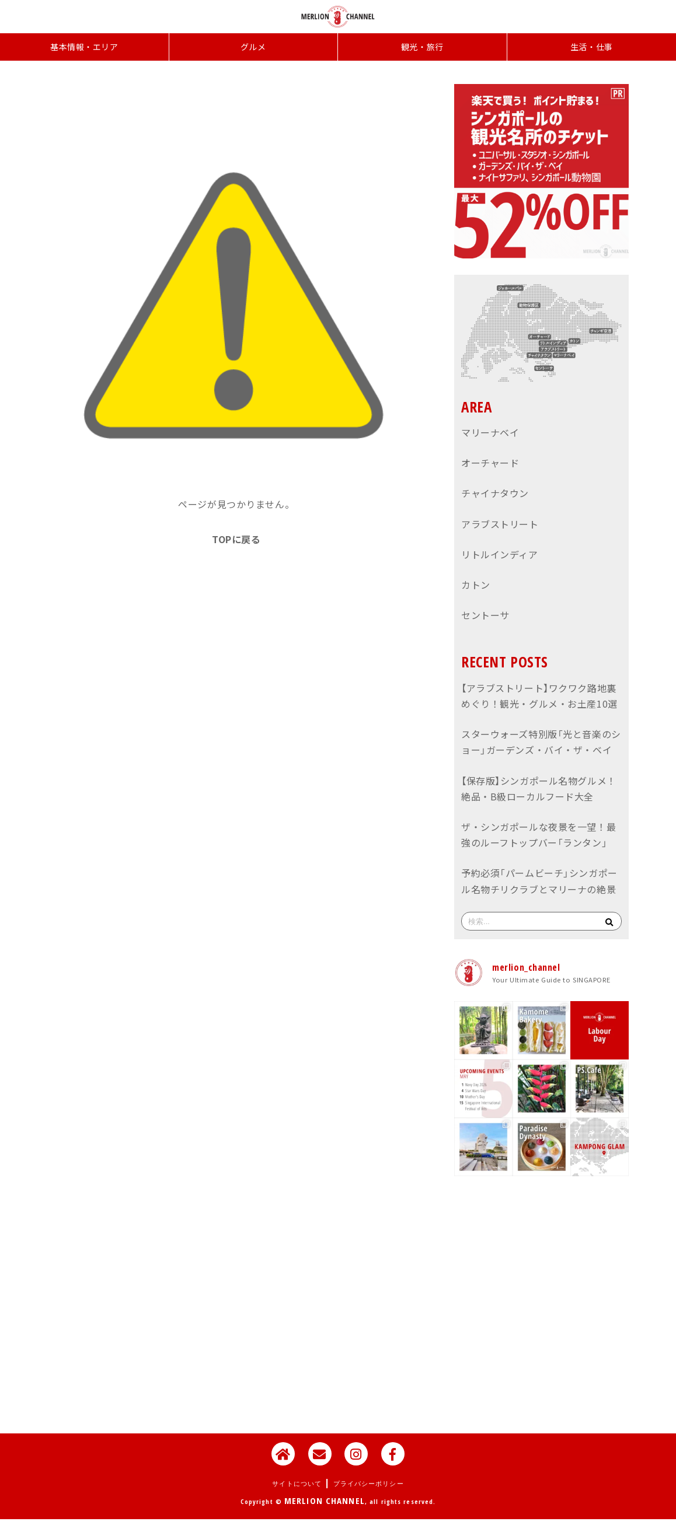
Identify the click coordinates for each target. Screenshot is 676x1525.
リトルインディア (499, 554)
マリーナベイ (490, 432)
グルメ (253, 47)
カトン (475, 585)
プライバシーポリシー (368, 1483)
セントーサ (485, 615)
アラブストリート (499, 524)
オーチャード (490, 463)
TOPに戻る (236, 539)
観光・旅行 (422, 47)
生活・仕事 (591, 47)
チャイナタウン (495, 493)
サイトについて (297, 1483)
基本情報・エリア (84, 47)
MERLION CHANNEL (324, 1500)
